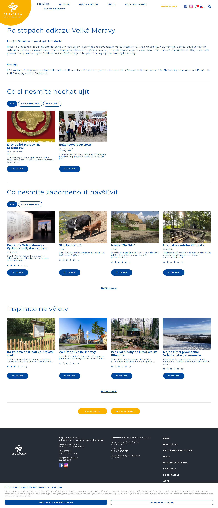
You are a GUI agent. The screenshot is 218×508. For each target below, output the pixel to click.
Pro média (169, 469)
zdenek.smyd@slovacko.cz (125, 455)
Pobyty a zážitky (88, 4)
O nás (166, 456)
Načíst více (109, 288)
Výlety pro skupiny (136, 4)
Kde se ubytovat (125, 411)
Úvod (166, 438)
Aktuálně (64, 4)
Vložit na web (169, 6)
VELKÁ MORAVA (30, 103)
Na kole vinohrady (54, 9)
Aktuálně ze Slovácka (177, 450)
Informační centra (175, 463)
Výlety (111, 4)
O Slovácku (43, 4)
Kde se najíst (92, 411)
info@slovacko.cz (68, 458)
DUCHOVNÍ (52, 103)
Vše (12, 103)
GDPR (166, 481)
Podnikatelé (171, 475)
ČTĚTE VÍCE (17, 169)
